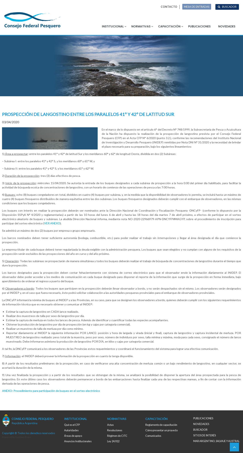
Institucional (113, 26)
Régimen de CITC (117, 435)
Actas (110, 424)
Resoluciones (114, 430)
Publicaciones (199, 26)
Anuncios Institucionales (78, 441)
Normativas (140, 26)
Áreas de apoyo (73, 435)
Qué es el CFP (72, 424)
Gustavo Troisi (23, 437)
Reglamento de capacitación (161, 424)
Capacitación (169, 26)
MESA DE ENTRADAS (197, 6)
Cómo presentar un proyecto (161, 430)
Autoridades (71, 430)
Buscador (229, 6)
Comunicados (153, 435)
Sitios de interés (204, 435)
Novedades (226, 26)
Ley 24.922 (113, 441)
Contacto (169, 6)
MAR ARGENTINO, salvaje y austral (216, 441)
